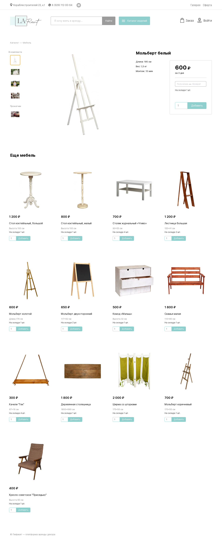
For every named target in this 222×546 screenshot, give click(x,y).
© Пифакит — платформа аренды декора (32, 534)
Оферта (207, 5)
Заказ (187, 20)
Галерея (195, 5)
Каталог (14, 42)
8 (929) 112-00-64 (62, 5)
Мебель (27, 42)
